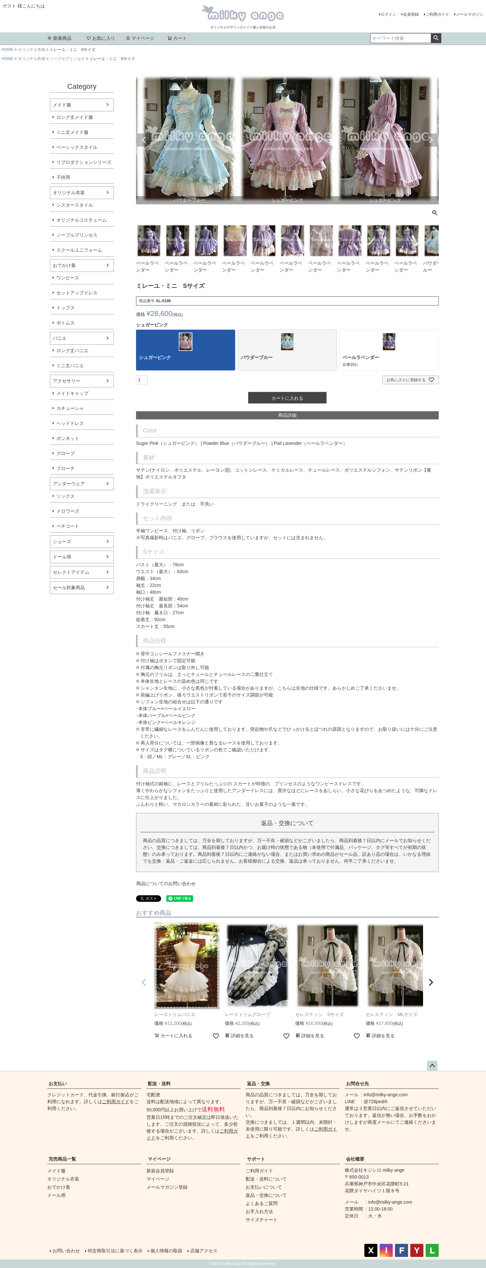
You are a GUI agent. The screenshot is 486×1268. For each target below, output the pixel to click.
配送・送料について (266, 1179)
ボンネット (67, 438)
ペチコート (67, 526)
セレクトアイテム (71, 572)
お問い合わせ (66, 1250)
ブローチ (65, 468)
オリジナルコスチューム (81, 220)
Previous (143, 140)
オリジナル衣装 (31, 49)
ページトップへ (432, 1066)
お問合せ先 (357, 1083)
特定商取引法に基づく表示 (115, 1250)
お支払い (58, 1083)
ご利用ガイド (437, 14)
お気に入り (100, 38)
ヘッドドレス (70, 423)
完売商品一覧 (62, 1159)
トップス (65, 307)
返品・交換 (258, 1083)
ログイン (388, 14)
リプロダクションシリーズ (83, 162)
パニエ (60, 338)
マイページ (140, 38)
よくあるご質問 (262, 1203)
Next (430, 140)
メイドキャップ (72, 393)
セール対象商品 (69, 587)
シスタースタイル (74, 205)
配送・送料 (159, 1083)
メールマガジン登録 (167, 1187)
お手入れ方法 (259, 1211)
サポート (256, 1159)
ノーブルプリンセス (67, 58)
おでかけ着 (64, 265)
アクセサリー (66, 381)
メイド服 (62, 104)
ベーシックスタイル (77, 147)
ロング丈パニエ (72, 350)
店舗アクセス (204, 1250)
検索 (436, 38)
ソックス (65, 496)
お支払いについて (264, 1187)
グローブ (65, 453)
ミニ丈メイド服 (72, 132)
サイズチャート (262, 1219)
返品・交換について (266, 1195)
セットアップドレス (77, 292)
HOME (7, 49)
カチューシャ (70, 408)
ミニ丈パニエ (70, 365)
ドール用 (62, 556)
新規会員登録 (160, 1170)
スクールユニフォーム (79, 250)
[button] (144, 982)
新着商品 (59, 38)
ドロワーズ (67, 511)
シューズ (62, 541)
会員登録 (411, 14)
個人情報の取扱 (166, 1250)
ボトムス (65, 322)
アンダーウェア (69, 483)
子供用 (63, 177)
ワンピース (67, 277)
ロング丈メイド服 (74, 117)
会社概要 (355, 1159)
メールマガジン (469, 14)
